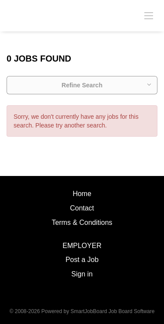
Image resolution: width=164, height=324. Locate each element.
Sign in (82, 274)
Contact (82, 208)
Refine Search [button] (82, 85)
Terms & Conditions (82, 222)
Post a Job (82, 259)
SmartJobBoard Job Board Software (112, 311)
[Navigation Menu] (148, 15)
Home (82, 193)
